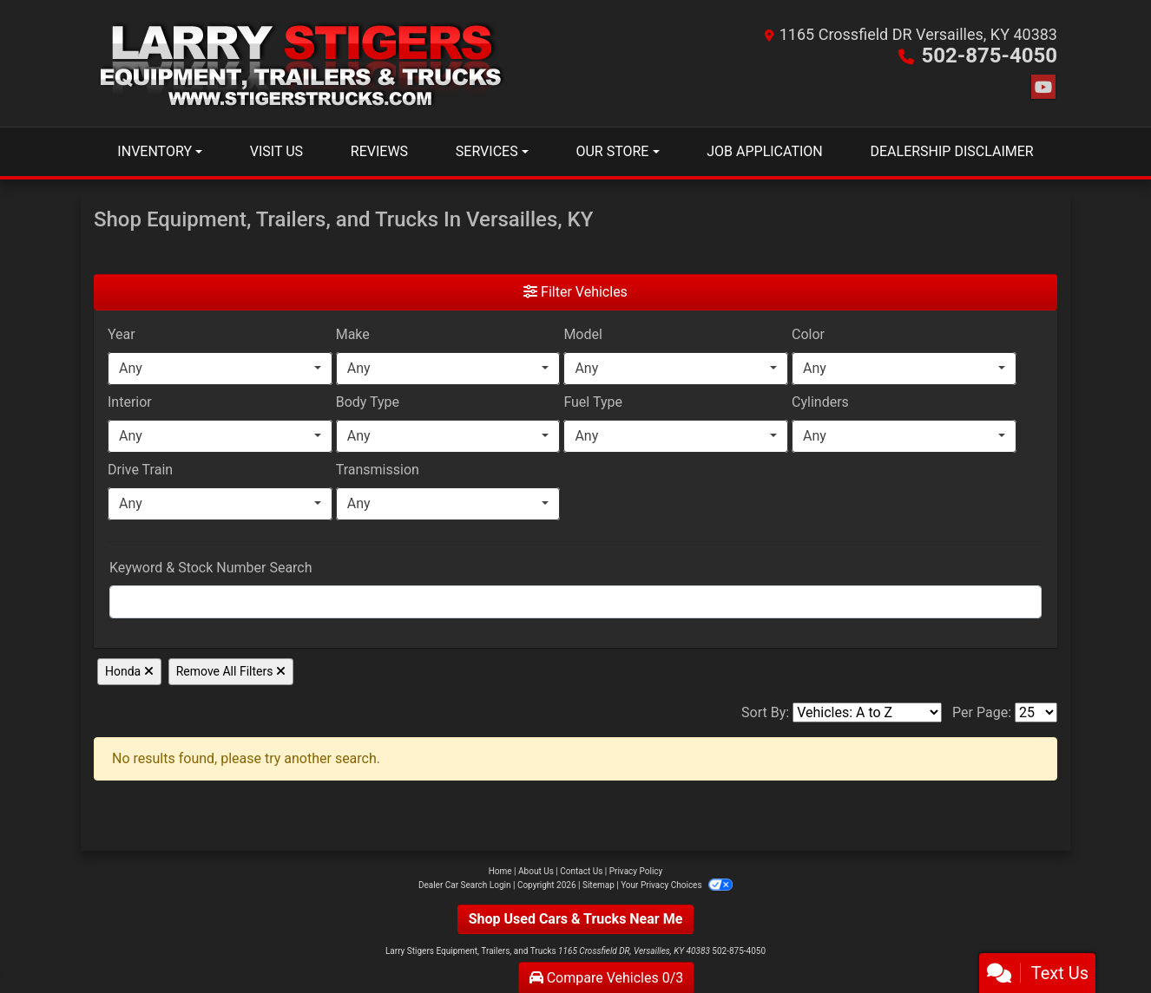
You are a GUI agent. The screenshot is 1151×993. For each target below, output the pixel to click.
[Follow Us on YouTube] (1043, 88)
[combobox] (220, 368)
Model (582, 334)
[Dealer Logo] (303, 63)
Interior (130, 402)
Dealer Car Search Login (464, 885)
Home (500, 871)
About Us (536, 871)
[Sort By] (867, 712)
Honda (129, 671)
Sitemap (598, 885)
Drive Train (140, 469)
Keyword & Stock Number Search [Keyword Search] (210, 567)
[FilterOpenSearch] (575, 601)
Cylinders (820, 402)
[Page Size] (1036, 712)
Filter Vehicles (575, 292)
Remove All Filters (231, 671)
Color (808, 334)
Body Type (367, 402)
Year (121, 334)
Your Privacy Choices (677, 885)
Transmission (377, 469)
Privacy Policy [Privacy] (636, 871)
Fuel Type (592, 402)
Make (353, 334)
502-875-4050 (989, 55)
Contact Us (581, 871)
